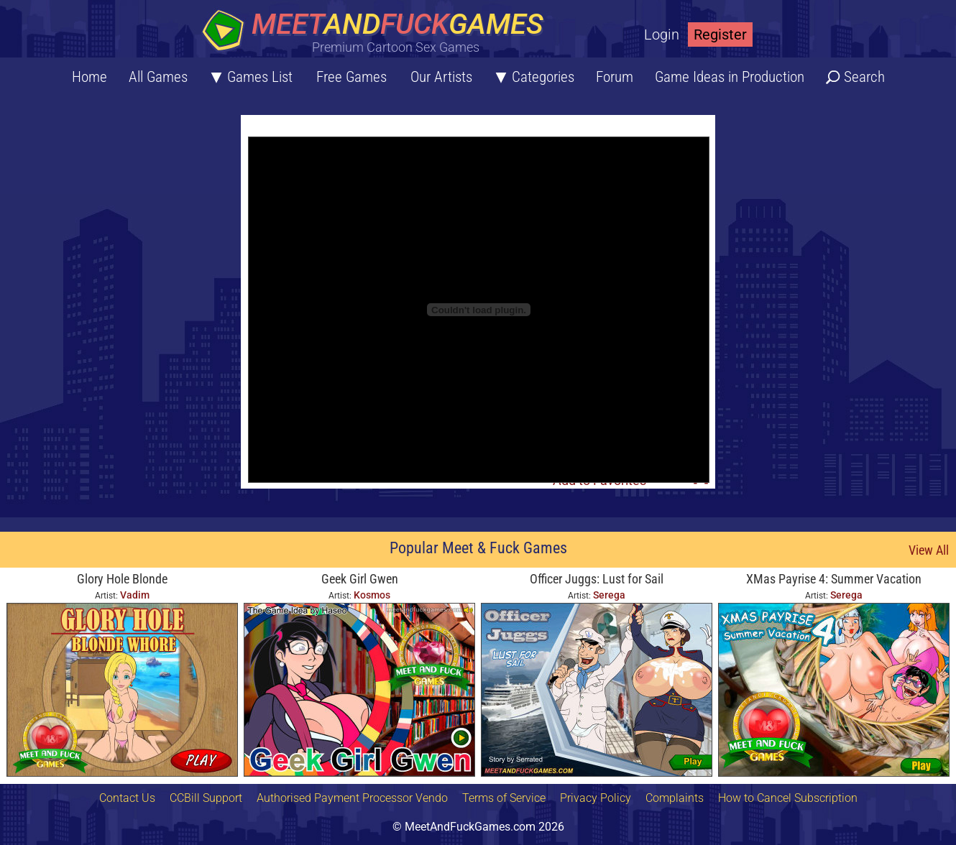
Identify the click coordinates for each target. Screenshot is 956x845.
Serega (609, 595)
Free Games (351, 77)
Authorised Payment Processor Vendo (352, 798)
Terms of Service (504, 798)
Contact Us (127, 798)
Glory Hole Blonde (122, 578)
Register (720, 34)
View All (929, 550)
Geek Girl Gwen (359, 578)
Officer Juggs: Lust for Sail (596, 578)
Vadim (135, 595)
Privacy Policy (595, 798)
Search (864, 77)
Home (89, 77)
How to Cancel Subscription (788, 798)
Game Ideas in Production (729, 77)
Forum (614, 77)
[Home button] (377, 32)
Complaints (674, 798)
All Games (158, 77)
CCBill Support (206, 798)
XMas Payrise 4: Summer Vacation (833, 578)
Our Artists (441, 77)
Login (661, 34)
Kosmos (372, 595)
